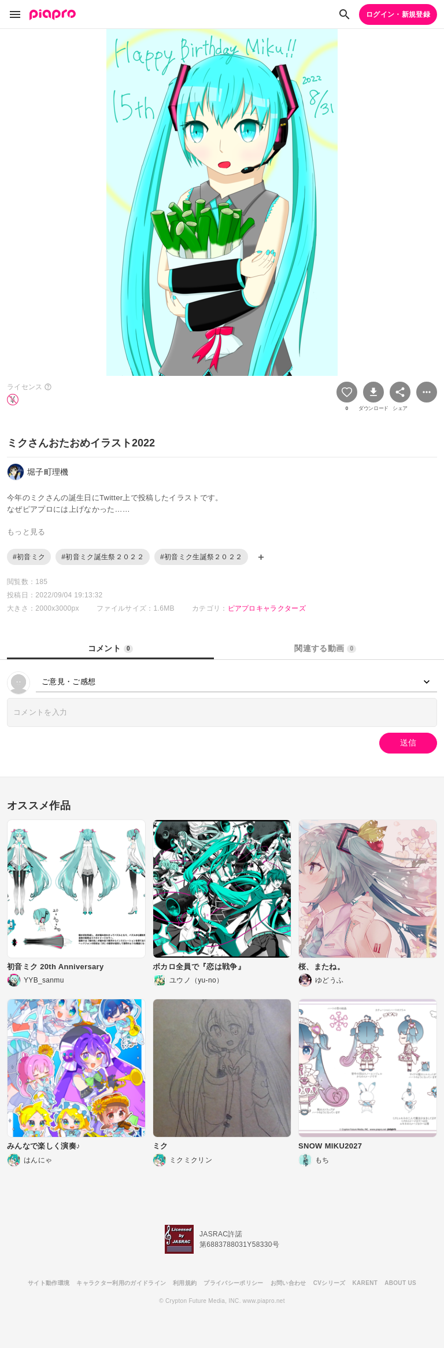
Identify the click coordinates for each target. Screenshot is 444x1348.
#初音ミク (29, 557)
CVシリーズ (329, 1283)
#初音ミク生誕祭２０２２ (201, 557)
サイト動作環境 (48, 1283)
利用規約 (185, 1283)
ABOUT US (400, 1283)
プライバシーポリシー (233, 1283)
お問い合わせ (288, 1283)
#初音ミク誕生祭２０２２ (102, 557)
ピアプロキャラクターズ (267, 608)
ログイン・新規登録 (398, 14)
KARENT (365, 1283)
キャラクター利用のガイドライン (121, 1283)
